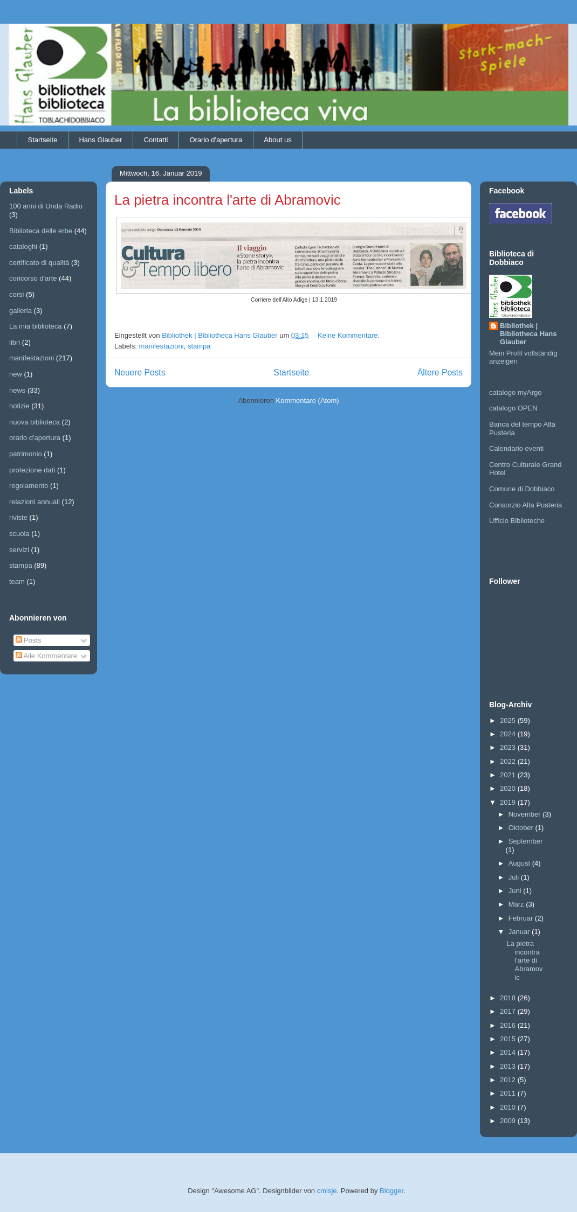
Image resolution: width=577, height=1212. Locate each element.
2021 (509, 775)
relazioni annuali (34, 502)
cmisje (327, 1191)
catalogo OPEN (513, 408)
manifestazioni (161, 346)
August (520, 863)
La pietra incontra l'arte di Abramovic (227, 200)
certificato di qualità (39, 263)
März (517, 904)
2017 (509, 1011)
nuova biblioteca (34, 422)
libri (14, 342)
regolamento (28, 486)
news (17, 390)
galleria (20, 311)
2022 (509, 761)
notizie (19, 406)
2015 (509, 1039)
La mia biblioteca (35, 326)
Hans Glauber (100, 140)
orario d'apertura (34, 438)
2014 (509, 1052)
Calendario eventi (516, 448)
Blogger (391, 1191)
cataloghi (23, 246)
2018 (509, 998)
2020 (509, 788)
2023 (509, 747)
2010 (509, 1107)
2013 (509, 1066)
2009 (509, 1121)
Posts (29, 640)
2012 (509, 1080)
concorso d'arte (33, 278)
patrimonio (25, 454)
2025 (509, 720)
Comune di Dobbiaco (521, 489)
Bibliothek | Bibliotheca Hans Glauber (528, 334)
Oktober (522, 828)
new (15, 374)
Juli (515, 877)
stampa (199, 346)
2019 (509, 802)
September (526, 841)
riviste (18, 517)
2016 (509, 1025)
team (17, 581)
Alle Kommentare (47, 656)
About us (277, 140)
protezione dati (32, 470)
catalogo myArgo (515, 392)
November (526, 814)
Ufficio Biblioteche (517, 521)
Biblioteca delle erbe (40, 231)
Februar (522, 918)
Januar (520, 932)
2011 (509, 1093)
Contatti (156, 140)
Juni (516, 891)
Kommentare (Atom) (307, 400)
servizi (19, 550)
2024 (509, 734)
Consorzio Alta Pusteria (525, 505)
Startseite (43, 140)
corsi (16, 294)
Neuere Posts (139, 372)
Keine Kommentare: (350, 335)
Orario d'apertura (215, 140)
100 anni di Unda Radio (46, 206)
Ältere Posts (440, 372)
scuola (19, 534)
